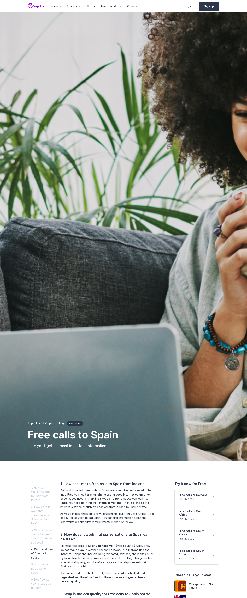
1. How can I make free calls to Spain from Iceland (40, 494)
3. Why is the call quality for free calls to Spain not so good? (42, 536)
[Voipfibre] (36, 6)
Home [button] (54, 6)
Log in (188, 6)
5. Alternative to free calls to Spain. (41, 568)
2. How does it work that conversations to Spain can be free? (41, 515)
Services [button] (72, 6)
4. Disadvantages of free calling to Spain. (42, 553)
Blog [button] (89, 6)
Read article (75, 423)
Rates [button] (130, 6)
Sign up (209, 6)
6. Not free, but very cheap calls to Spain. (41, 583)
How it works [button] (109, 6)
